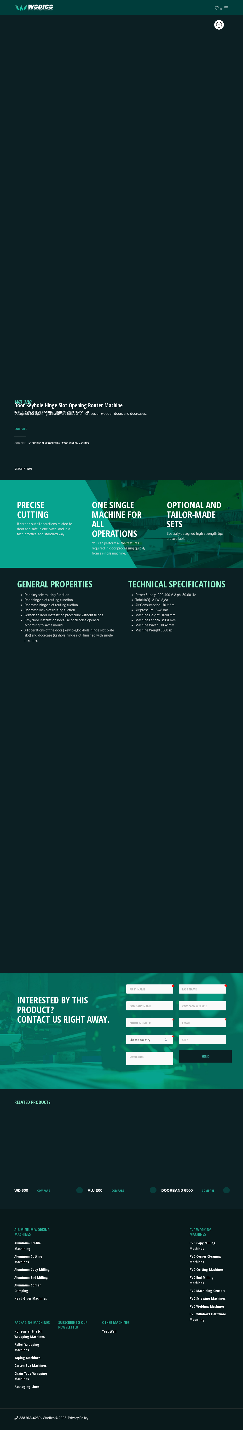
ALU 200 (95, 1190)
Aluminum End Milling (31, 1277)
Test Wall (109, 1331)
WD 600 (21, 1190)
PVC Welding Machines (207, 1306)
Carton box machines (30, 1365)
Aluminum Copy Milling (32, 1269)
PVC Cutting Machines (207, 1269)
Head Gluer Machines (30, 1298)
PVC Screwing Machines (208, 1298)
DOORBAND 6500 (177, 1190)
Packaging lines (27, 1386)
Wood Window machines (75, 443)
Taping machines (27, 1357)
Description (23, 468)
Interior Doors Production (44, 443)
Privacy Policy (78, 1418)
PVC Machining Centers (207, 1290)
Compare (20, 428)
